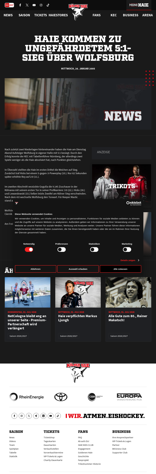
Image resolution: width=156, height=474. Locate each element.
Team (12, 444)
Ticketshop (49, 437)
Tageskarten (50, 441)
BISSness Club (119, 448)
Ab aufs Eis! (83, 441)
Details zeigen (128, 260)
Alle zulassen (120, 269)
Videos (12, 441)
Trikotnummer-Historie (89, 463)
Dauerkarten (50, 444)
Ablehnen (35, 269)
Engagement (84, 448)
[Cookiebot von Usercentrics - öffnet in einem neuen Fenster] (128, 203)
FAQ (80, 437)
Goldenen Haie (85, 452)
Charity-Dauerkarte (53, 460)
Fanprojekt (83, 460)
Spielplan (14, 448)
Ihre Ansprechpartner (122, 437)
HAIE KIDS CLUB (85, 444)
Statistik (13, 456)
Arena (147, 15)
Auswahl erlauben (78, 269)
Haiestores (58, 15)
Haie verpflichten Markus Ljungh (77, 318)
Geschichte (83, 456)
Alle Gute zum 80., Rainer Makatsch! (128, 318)
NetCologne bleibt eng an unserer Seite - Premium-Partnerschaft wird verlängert (27, 322)
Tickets (40, 15)
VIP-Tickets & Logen (53, 456)
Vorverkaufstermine (53, 452)
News (12, 437)
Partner (116, 444)
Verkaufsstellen (51, 448)
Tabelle (12, 452)
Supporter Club (119, 452)
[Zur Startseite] (78, 12)
